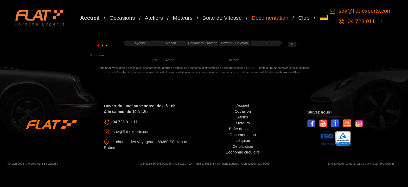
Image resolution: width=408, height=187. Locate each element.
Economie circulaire (243, 152)
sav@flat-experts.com (364, 11)
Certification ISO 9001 (255, 163)
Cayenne (139, 43)
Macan (171, 43)
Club (303, 18)
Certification (242, 146)
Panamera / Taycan (202, 43)
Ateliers (154, 18)
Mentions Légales (227, 163)
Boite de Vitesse (222, 18)
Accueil (90, 18)
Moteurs (183, 18)
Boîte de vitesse (243, 128)
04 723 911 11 (364, 21)
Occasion (243, 111)
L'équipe (242, 140)
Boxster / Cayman (234, 43)
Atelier (242, 117)
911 (266, 43)
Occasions (122, 18)
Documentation (270, 18)
